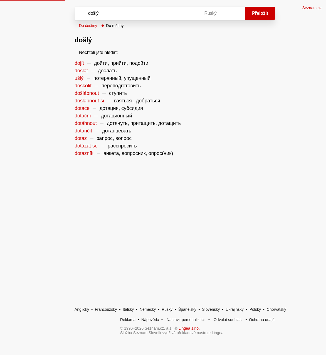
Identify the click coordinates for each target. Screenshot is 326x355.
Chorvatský (276, 309)
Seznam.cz (312, 8)
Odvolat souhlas (227, 319)
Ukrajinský (235, 309)
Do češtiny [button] (88, 25)
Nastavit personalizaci (185, 319)
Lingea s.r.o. (189, 328)
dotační (83, 116)
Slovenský (211, 309)
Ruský (167, 309)
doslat (81, 70)
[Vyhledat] (126, 13)
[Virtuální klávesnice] (182, 13)
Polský (255, 309)
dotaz (81, 138)
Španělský (187, 309)
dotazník (84, 153)
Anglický (82, 309)
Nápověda (150, 319)
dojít (79, 63)
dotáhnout (86, 123)
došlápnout (87, 93)
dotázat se (86, 146)
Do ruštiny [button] (115, 25)
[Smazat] (170, 13)
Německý (148, 309)
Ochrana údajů (262, 319)
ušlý (79, 78)
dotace (82, 108)
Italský (128, 309)
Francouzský (106, 309)
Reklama (127, 319)
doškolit (83, 85)
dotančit (83, 131)
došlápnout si (89, 100)
